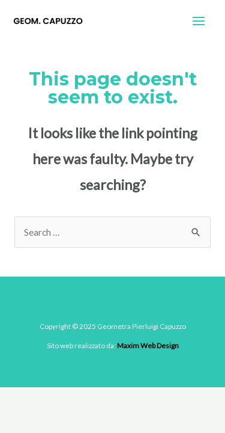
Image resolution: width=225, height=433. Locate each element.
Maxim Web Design (148, 345)
